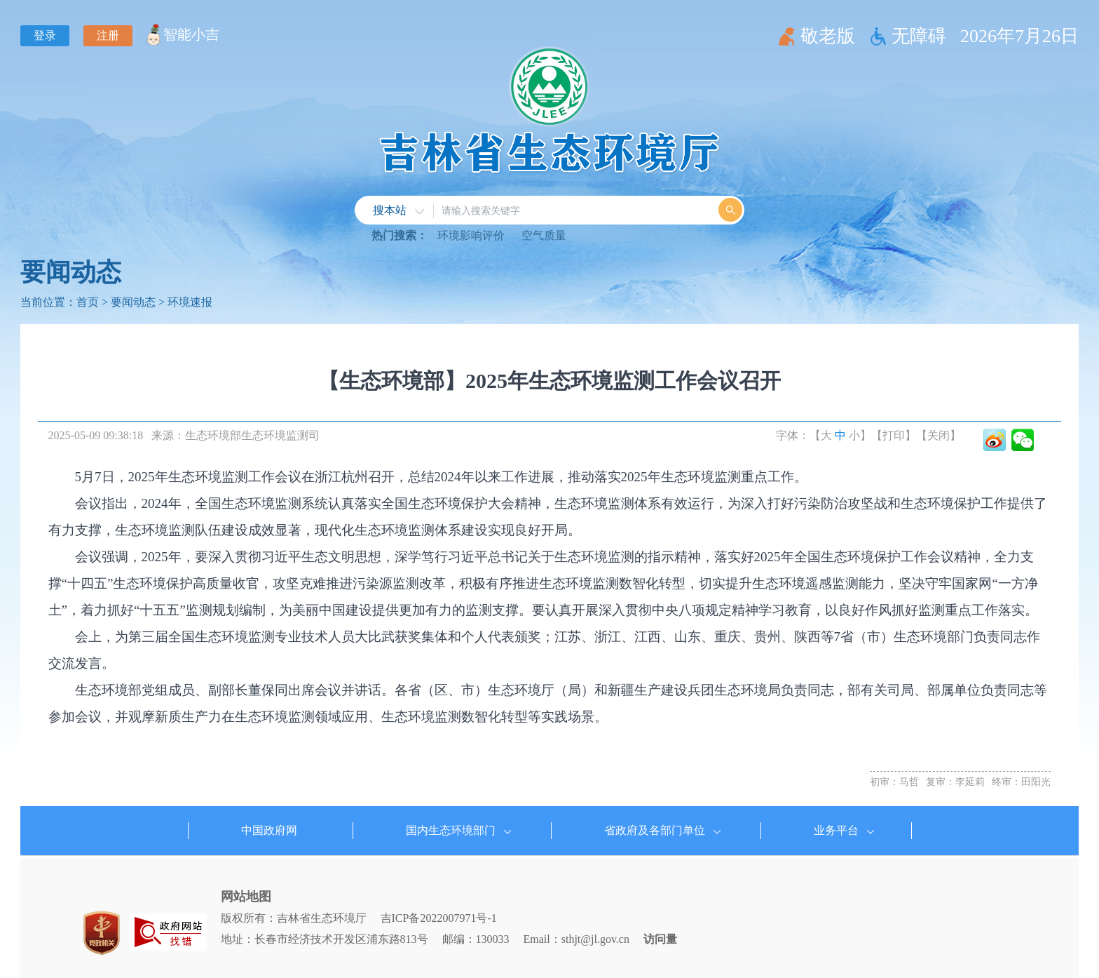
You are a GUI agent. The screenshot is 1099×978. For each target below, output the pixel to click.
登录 (45, 35)
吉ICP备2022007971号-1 (439, 918)
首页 (87, 302)
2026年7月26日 (1019, 36)
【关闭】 (938, 435)
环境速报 (190, 302)
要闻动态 (70, 272)
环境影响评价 (471, 235)
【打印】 (893, 435)
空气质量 (543, 235)
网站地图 (246, 897)
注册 (108, 35)
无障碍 (919, 36)
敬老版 (827, 36)
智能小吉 (191, 34)
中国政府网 (269, 830)
